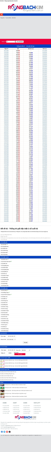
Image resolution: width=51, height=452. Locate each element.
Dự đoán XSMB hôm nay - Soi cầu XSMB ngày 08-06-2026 (16, 360)
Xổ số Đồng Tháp (4, 292)
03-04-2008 (44, 162)
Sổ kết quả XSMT (17, 411)
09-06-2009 (6, 152)
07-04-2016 (44, 112)
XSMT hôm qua (16, 407)
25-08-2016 (44, 102)
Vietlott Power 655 (37, 407)
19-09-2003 (6, 196)
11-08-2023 (44, 64)
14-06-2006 (44, 180)
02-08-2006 (44, 176)
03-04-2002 (44, 220)
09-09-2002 (6, 214)
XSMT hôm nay (16, 409)
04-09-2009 (6, 148)
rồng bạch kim (7, 435)
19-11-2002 (6, 208)
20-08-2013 (44, 122)
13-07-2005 (44, 186)
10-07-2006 (44, 178)
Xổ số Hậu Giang (4, 322)
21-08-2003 (44, 198)
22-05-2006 (44, 182)
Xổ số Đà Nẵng (4, 283)
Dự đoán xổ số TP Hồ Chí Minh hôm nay (8, 372)
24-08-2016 (6, 102)
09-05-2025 (44, 56)
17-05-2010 (6, 140)
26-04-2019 (6, 90)
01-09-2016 (6, 100)
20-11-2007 (44, 166)
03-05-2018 (6, 98)
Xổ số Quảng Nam (5, 265)
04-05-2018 (44, 98)
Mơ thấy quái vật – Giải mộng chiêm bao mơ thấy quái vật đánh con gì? (18, 390)
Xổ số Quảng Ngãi (5, 279)
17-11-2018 (6, 96)
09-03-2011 (6, 132)
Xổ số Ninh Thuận (5, 275)
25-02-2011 (44, 134)
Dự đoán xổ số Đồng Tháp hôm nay (7, 374)
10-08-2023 (6, 64)
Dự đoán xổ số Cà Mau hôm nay (6, 376)
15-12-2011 (44, 130)
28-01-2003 (6, 204)
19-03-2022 (44, 72)
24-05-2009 (44, 154)
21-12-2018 (44, 94)
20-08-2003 (6, 198)
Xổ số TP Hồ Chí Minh (5, 294)
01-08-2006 (6, 176)
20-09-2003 (44, 196)
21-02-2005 (6, 188)
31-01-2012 (6, 128)
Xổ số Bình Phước (5, 320)
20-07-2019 (44, 86)
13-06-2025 (6, 54)
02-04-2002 (6, 220)
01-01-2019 (44, 78)
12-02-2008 (44, 164)
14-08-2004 (6, 192)
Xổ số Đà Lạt (4, 326)
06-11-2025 (6, 50)
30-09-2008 (44, 158)
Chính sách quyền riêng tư (5, 429)
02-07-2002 (44, 216)
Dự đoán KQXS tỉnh (4, 369)
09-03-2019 (44, 92)
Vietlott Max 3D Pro (37, 411)
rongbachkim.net (25, 435)
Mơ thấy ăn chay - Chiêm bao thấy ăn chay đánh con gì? (15, 393)
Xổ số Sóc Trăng (4, 306)
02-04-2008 (6, 162)
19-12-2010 (6, 136)
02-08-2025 (44, 52)
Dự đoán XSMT (16, 413)
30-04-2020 (6, 78)
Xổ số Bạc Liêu (4, 296)
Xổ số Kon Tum (4, 281)
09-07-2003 (6, 200)
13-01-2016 (6, 114)
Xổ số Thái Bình (4, 254)
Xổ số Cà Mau (4, 290)
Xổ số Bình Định (4, 267)
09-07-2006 (6, 178)
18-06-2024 (44, 58)
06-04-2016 (6, 112)
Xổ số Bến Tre (4, 298)
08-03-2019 (6, 92)
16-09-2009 (6, 146)
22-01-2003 (44, 206)
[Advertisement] (25, 28)
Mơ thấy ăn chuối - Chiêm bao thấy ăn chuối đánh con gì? (16, 387)
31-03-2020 (44, 80)
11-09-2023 (44, 62)
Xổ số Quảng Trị (4, 271)
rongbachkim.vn (31, 435)
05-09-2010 (44, 138)
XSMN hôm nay (27, 409)
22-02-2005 (44, 188)
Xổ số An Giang (4, 308)
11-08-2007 (44, 168)
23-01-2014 (6, 118)
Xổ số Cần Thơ (4, 302)
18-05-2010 (44, 140)
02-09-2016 (44, 100)
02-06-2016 (6, 108)
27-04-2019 (44, 90)
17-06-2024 (6, 58)
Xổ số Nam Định (4, 252)
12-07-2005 (6, 186)
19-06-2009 (6, 150)
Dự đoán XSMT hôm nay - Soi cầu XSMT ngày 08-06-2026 (16, 366)
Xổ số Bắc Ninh (4, 248)
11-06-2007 (6, 170)
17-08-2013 (6, 124)
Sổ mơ (1, 382)
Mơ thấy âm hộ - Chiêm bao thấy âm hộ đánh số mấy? (15, 384)
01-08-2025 (6, 52)
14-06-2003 (6, 202)
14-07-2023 (44, 66)
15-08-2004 (44, 192)
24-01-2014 (44, 118)
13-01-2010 (44, 142)
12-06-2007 (44, 170)
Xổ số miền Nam (4, 288)
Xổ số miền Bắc (3, 242)
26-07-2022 (44, 70)
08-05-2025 (6, 56)
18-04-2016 (6, 110)
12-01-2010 (6, 142)
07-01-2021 (44, 74)
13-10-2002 (6, 212)
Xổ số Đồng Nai (4, 304)
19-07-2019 (6, 86)
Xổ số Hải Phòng (4, 250)
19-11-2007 (6, 166)
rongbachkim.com (18, 435)
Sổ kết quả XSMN (27, 411)
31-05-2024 (6, 60)
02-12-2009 (44, 144)
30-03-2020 (6, 80)
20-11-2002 (44, 208)
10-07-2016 (44, 104)
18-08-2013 (44, 124)
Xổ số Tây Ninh (4, 312)
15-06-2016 (44, 106)
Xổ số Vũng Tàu (4, 300)
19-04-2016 (44, 110)
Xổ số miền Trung (4, 257)
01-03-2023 (6, 68)
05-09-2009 (44, 148)
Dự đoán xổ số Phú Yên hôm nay (6, 380)
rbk (3, 435)
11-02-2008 (6, 164)
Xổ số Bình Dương (5, 314)
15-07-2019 (44, 88)
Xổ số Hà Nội (3, 244)
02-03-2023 (44, 68)
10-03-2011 (44, 132)
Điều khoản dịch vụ (14, 429)
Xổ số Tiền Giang (4, 330)
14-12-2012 (44, 126)
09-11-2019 (6, 82)
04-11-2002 (6, 210)
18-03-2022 (6, 72)
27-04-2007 (6, 172)
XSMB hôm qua (6, 407)
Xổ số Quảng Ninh (4, 246)
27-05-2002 (44, 218)
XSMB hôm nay (6, 409)
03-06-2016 (44, 108)
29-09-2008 (6, 158)
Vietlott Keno (36, 413)
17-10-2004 (6, 190)
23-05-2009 (6, 154)
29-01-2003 (44, 204)
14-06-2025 (44, 54)
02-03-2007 (6, 174)
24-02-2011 (6, 134)
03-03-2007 (44, 174)
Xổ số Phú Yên (4, 259)
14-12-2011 (6, 130)
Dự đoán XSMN (27, 413)
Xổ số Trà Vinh (4, 316)
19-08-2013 (6, 122)
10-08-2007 (6, 168)
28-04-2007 (44, 172)
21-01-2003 (6, 206)
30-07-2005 (6, 184)
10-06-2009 (44, 152)
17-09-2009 (44, 146)
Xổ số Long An (4, 324)
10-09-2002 (44, 214)
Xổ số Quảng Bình (5, 269)
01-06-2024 (44, 60)
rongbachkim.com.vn (9, 425)
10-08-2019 (44, 84)
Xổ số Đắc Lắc (4, 263)
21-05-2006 (6, 182)
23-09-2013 (6, 120)
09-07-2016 (6, 104)
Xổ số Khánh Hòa (4, 285)
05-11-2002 (44, 210)
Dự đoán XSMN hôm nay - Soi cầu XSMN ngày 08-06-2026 (16, 363)
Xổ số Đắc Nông (4, 277)
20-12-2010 (44, 136)
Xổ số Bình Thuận (5, 310)
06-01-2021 (6, 74)
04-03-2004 (6, 194)
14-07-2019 (6, 88)
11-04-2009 (44, 156)
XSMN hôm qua (27, 407)
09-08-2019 (6, 84)
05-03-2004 (44, 194)
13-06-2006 (6, 180)
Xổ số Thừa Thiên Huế (5, 261)
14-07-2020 (44, 76)
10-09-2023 (6, 62)
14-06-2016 (6, 106)
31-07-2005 (44, 184)
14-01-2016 (44, 114)
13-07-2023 (6, 66)
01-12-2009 (6, 144)
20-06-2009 (44, 150)
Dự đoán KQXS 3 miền (5, 358)
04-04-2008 (6, 160)
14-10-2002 (44, 212)
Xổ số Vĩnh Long (4, 318)
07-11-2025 (44, 50)
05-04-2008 (44, 160)
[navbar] (1, 14)
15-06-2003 (44, 202)
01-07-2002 (6, 216)
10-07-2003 (44, 200)
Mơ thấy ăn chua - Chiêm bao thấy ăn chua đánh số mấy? (16, 396)
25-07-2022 (6, 70)
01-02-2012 (44, 128)
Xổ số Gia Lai (4, 273)
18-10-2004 (44, 190)
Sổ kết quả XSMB (6, 411)
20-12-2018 (6, 94)
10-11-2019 (44, 82)
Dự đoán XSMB (6, 413)
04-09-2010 (6, 138)
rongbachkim (12, 435)
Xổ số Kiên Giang (4, 328)
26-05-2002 (6, 218)
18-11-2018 (44, 96)
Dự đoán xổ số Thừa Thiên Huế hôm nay (8, 378)
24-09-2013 (44, 120)
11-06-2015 (44, 116)
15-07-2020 (6, 76)
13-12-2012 (6, 126)
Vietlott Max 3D (37, 409)
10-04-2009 (6, 156)
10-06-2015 (6, 116)
